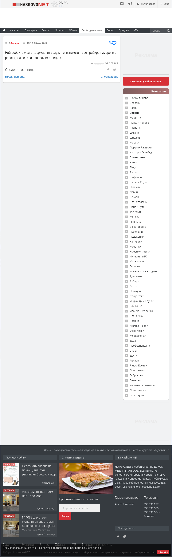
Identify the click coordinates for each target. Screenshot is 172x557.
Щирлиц (135, 137)
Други (133, 355)
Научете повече (91, 548)
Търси (65, 516)
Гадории (135, 266)
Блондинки (136, 316)
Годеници (136, 222)
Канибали (136, 241)
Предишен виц (15, 76)
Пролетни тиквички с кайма (79, 499)
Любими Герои (139, 326)
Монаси (134, 217)
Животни (135, 117)
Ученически (137, 331)
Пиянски (135, 187)
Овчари (134, 197)
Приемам (163, 552)
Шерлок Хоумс (139, 182)
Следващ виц (109, 76)
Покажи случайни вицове (146, 81)
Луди (133, 167)
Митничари (137, 261)
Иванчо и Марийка (141, 311)
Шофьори (136, 177)
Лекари (134, 360)
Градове (124, 30)
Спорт (133, 350)
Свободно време (91, 30)
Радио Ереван (138, 365)
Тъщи (133, 172)
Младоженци (138, 335)
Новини (59, 30)
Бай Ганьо (136, 306)
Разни (133, 108)
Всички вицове (139, 98)
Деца (133, 340)
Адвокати (136, 276)
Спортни (135, 103)
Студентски (137, 296)
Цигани (134, 132)
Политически (138, 390)
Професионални (140, 345)
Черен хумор (137, 395)
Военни (134, 321)
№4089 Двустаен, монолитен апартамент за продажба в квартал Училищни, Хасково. (39, 523)
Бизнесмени (137, 157)
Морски (134, 142)
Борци (134, 286)
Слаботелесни (138, 202)
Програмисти (138, 370)
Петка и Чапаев (139, 122)
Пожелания (137, 231)
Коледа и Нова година (143, 271)
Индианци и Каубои (142, 301)
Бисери (15, 43)
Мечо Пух (135, 246)
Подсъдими (137, 236)
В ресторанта (138, 226)
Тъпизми (135, 212)
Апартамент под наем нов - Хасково (37, 494)
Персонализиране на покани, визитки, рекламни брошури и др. (39, 470)
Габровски (136, 375)
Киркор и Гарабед (141, 152)
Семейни (135, 380)
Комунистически (140, 251)
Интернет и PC (139, 256)
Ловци (134, 192)
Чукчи (133, 162)
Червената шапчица (142, 385)
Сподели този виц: (19, 69)
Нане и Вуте (137, 207)
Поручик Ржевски (141, 147)
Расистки (135, 127)
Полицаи (135, 291)
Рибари (134, 281)
